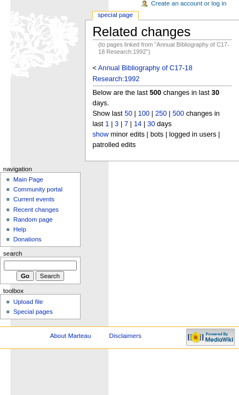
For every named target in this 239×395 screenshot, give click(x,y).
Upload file (28, 301)
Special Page (115, 15)
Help (19, 229)
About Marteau (70, 335)
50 (128, 113)
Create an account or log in (189, 3)
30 (151, 124)
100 (144, 113)
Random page (33, 219)
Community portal (37, 189)
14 (137, 124)
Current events (33, 199)
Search (12, 253)
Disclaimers (125, 335)
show (101, 134)
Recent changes (36, 209)
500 (178, 113)
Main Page (28, 179)
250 (161, 113)
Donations (27, 239)
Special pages (33, 311)
